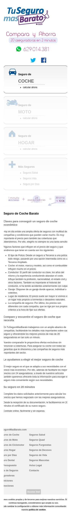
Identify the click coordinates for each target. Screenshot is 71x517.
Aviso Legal (35, 465)
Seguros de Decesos (40, 450)
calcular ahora (30, 87)
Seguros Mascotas (39, 460)
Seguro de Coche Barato (21, 213)
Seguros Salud (30, 172)
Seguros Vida (30, 178)
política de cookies (37, 510)
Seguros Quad (37, 440)
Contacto (34, 470)
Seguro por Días (31, 184)
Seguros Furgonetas (40, 445)
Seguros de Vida (38, 455)
